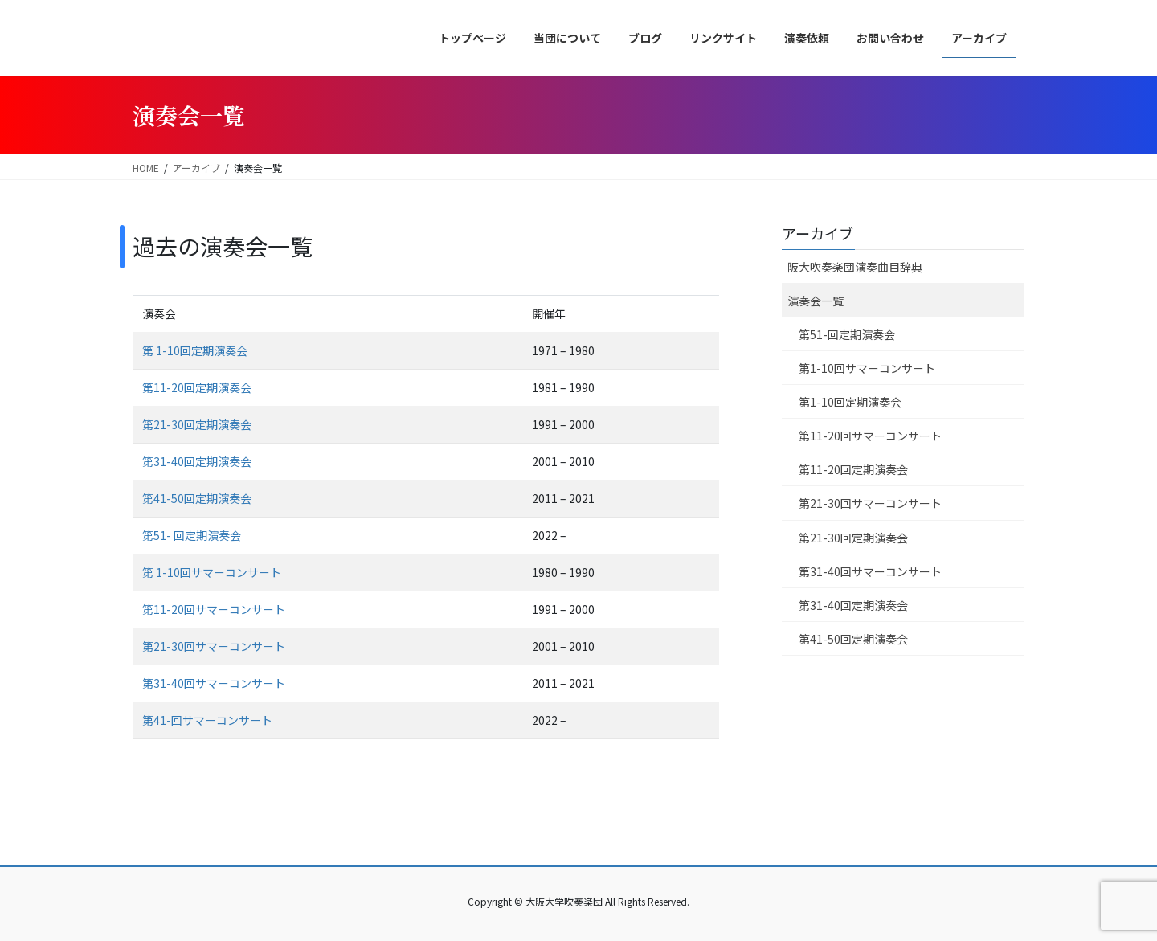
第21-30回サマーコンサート (213, 646)
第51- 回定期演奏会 (191, 535)
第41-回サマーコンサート (207, 720)
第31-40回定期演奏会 (196, 461)
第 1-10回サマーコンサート (211, 572)
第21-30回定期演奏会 (196, 424)
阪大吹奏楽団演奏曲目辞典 (854, 267)
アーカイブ (817, 233)
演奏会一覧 (815, 301)
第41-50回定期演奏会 (196, 498)
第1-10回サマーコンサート (867, 368)
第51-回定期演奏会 (847, 334)
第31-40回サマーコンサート (213, 683)
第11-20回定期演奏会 (196, 387)
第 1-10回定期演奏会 (194, 350)
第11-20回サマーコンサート (213, 609)
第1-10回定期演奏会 (850, 402)
